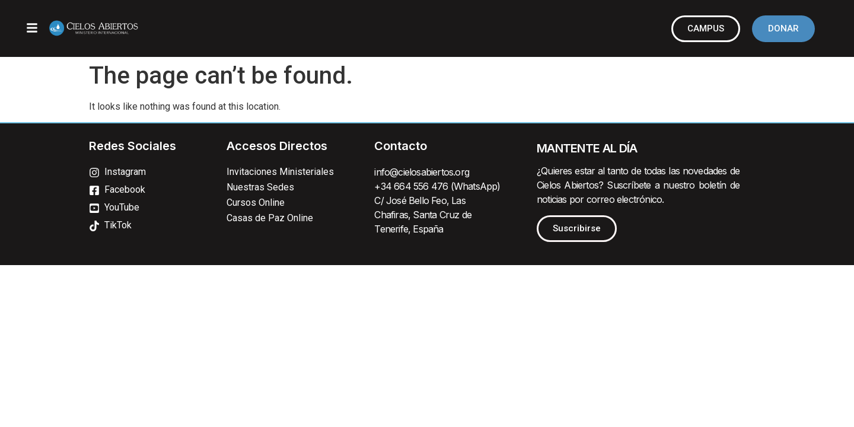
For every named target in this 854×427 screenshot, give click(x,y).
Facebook (124, 189)
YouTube (121, 207)
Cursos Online (256, 202)
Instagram (125, 171)
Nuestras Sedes (260, 187)
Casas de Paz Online (270, 218)
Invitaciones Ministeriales (280, 171)
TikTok (118, 225)
